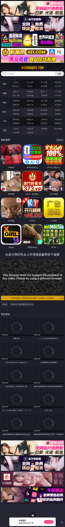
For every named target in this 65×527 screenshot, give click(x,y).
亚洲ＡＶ (16, 91)
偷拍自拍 (30, 101)
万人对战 (44, 82)
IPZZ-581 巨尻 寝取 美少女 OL (22, 304)
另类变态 (58, 105)
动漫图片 (58, 110)
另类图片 (58, 114)
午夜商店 (30, 128)
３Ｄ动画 (58, 91)
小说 (4, 121)
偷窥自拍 (16, 110)
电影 (4, 102)
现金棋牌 (44, 86)
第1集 (5, 304)
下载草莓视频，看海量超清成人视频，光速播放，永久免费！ (37, 298)
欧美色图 (44, 110)
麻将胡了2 (16, 86)
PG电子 (16, 82)
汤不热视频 (58, 128)
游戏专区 (58, 82)
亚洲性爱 (16, 101)
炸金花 (30, 86)
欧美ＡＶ (44, 91)
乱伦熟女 (44, 105)
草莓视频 (44, 128)
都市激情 (16, 119)
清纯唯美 (30, 114)
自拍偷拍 (30, 91)
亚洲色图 (30, 110)
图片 (4, 111)
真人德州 (30, 82)
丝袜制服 (30, 95)
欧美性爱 (58, 101)
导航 (4, 130)
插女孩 (16, 128)
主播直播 (44, 95)
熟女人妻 (16, 95)
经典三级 (30, 105)
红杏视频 (16, 132)
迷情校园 (16, 123)
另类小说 (30, 123)
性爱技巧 (58, 123)
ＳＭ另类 (58, 95)
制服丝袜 (16, 105)
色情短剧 (30, 132)
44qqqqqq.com (32, 67)
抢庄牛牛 (58, 86)
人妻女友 (44, 119)
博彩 (4, 84)
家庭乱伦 (30, 119)
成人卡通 (44, 101)
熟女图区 (44, 114)
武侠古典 (58, 119)
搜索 (59, 74)
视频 (4, 93)
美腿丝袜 (16, 114)
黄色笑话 (44, 123)
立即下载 (49, 522)
